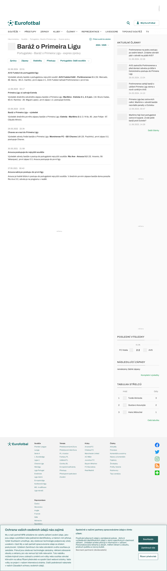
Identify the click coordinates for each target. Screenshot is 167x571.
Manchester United (92, 453)
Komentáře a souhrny (118, 453)
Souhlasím (148, 539)
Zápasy (44, 32)
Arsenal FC (89, 447)
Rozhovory (114, 470)
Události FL (64, 460)
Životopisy (114, 463)
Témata (62, 443)
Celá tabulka (153, 420)
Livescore (112, 32)
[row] (138, 398)
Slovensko (38, 507)
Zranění (62, 477)
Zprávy (13, 61)
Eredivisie (38, 474)
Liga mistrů (38, 477)
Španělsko (38, 524)
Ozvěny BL (64, 463)
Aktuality (113, 447)
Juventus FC (90, 460)
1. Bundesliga (39, 457)
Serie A (37, 453)
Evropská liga (39, 480)
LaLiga (36, 450)
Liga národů (38, 490)
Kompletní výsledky (150, 375)
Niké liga (37, 467)
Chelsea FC (89, 450)
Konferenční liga (40, 484)
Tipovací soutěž (132, 32)
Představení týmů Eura (68, 447)
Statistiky (37, 61)
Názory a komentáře (117, 457)
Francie (37, 514)
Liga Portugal (39, 470)
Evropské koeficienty (68, 467)
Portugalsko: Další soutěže (74, 61)
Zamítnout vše (148, 548)
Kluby (58, 32)
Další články (153, 130)
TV (147, 32)
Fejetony (113, 460)
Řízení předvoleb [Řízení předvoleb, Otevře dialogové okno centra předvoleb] (148, 556)
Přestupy (30, 32)
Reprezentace (91, 32)
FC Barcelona (90, 467)
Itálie (36, 517)
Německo (38, 520)
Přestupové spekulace (68, 474)
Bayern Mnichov (91, 463)
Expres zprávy (64, 39)
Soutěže (14, 32)
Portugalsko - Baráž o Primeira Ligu (43, 39)
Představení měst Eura (68, 450)
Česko (36, 504)
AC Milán (88, 457)
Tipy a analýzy (115, 474)
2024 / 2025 (102, 45)
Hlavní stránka (13, 39)
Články (112, 443)
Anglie (36, 510)
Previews (113, 450)
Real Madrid (89, 470)
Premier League (40, 447)
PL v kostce (64, 453)
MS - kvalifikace (40, 487)
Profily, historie (115, 467)
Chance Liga (39, 463)
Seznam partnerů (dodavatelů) (91, 550)
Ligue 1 (37, 460)
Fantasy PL (64, 457)
